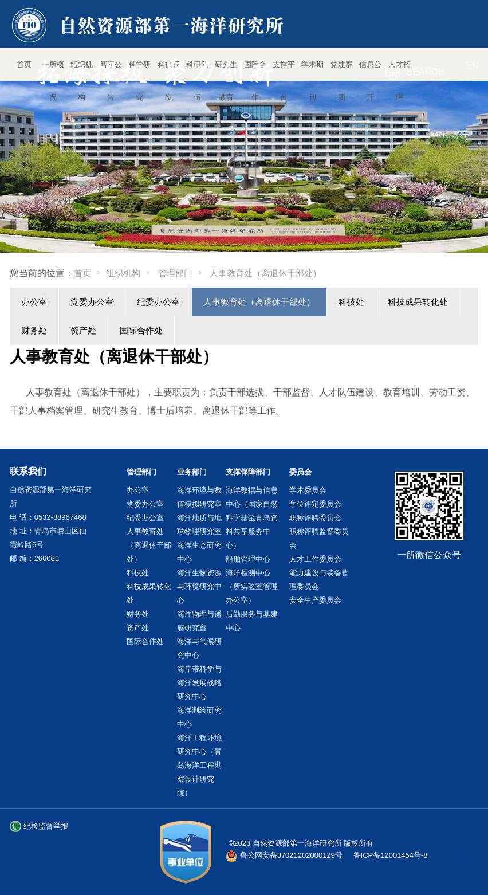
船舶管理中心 (248, 559)
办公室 (34, 302)
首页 (82, 273)
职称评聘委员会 (315, 517)
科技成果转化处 (418, 302)
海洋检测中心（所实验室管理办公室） (252, 586)
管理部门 (175, 273)
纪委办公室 (158, 302)
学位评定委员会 (315, 504)
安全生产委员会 (315, 600)
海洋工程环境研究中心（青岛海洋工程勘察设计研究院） (199, 765)
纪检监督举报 (45, 826)
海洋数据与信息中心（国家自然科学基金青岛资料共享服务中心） (252, 517)
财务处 (34, 330)
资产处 (83, 330)
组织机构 (123, 273)
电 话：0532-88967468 (48, 517)
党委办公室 (91, 302)
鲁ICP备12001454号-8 (390, 855)
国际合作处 (141, 330)
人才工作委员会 (315, 559)
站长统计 (456, 855)
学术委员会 (307, 490)
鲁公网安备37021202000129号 (291, 855)
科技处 (351, 302)
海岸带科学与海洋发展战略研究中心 (199, 683)
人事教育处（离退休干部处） (259, 302)
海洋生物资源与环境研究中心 (199, 586)
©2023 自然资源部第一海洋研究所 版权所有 (301, 843)
